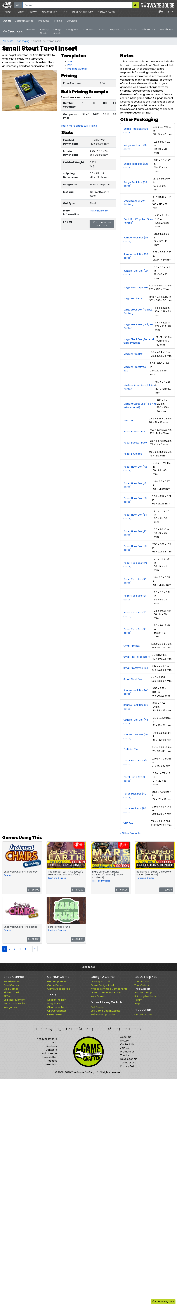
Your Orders (141, 985)
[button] (9, 12)
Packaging (23, 41)
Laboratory (148, 29)
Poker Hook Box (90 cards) (135, 548)
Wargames (10, 1007)
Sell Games (97, 1007)
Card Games (11, 985)
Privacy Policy (128, 1066)
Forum (138, 1000)
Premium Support (145, 992)
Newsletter (50, 1057)
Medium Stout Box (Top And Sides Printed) (139, 405)
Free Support (142, 989)
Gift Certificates (56, 1011)
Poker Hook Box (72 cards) (135, 533)
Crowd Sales (106, 12)
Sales (102, 29)
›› (35, 949)
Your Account (142, 981)
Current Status (143, 1014)
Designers (72, 29)
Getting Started (24, 21)
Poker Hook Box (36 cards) (135, 500)
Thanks (124, 1055)
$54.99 (77, 939)
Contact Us (127, 1044)
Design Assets (57, 31)
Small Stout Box (132, 679)
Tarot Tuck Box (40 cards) (134, 795)
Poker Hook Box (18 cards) (134, 485)
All (17, 5)
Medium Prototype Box (134, 368)
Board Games (12, 981)
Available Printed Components (109, 989)
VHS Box (128, 823)
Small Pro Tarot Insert (136, 657)
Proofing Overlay (77, 69)
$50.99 (33, 889)
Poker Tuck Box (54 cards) (135, 597)
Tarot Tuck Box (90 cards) (134, 810)
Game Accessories (58, 989)
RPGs (7, 996)
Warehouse (166, 29)
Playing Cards (44, 31)
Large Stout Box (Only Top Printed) (138, 326)
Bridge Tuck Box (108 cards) (135, 165)
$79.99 (77, 889)
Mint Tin (128, 420)
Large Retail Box (132, 298)
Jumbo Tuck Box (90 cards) (135, 272)
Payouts (114, 29)
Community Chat (163, 1301)
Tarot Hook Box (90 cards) (134, 778)
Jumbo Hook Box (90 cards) (135, 256)
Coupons (88, 29)
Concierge (130, 29)
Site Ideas (51, 1064)
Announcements (47, 1039)
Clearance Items (57, 1007)
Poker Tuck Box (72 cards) (134, 614)
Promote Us (127, 1051)
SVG (69, 61)
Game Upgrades (57, 981)
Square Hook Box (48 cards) (135, 692)
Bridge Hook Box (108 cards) (135, 130)
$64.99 (122, 889)
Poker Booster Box (134, 431)
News (33, 12)
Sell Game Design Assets (105, 1011)
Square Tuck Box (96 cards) (135, 736)
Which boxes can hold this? (102, 224)
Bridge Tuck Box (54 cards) (135, 184)
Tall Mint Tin (130, 749)
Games (30, 29)
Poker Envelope (132, 454)
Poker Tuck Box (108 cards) (135, 564)
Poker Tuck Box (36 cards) (134, 581)
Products (43, 21)
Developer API (128, 1059)
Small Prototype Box (135, 668)
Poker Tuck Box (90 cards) (134, 631)
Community (49, 12)
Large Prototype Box (135, 287)
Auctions (51, 1046)
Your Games (98, 996)
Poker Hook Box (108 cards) (135, 468)
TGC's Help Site (99, 210)
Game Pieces (55, 985)
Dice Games (11, 989)
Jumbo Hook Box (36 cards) (135, 239)
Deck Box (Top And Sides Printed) (138, 221)
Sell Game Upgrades (103, 1014)
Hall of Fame (49, 1053)
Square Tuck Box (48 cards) (135, 721)
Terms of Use (128, 1062)
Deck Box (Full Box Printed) (134, 202)
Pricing (58, 21)
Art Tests (51, 1042)
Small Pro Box (131, 646)
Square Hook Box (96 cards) (135, 706)
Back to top (88, 967)
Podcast (52, 1061)
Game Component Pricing (106, 992)
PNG (70, 65)
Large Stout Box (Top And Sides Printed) (138, 341)
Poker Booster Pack (135, 442)
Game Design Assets (103, 985)
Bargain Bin (54, 1003)
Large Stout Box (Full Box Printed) (138, 311)
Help (64, 12)
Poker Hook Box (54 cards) (135, 516)
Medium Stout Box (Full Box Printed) (139, 387)
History (124, 1040)
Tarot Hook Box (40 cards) (135, 762)
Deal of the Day (82, 12)
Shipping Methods (145, 996)
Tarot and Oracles (57, 878)
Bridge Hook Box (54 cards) (135, 147)
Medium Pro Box (132, 354)
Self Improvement (14, 1000)
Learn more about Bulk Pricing (79, 126)
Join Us (124, 1048)
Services (72, 21)
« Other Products (130, 833)
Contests (51, 1050)
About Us (125, 1037)
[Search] (77, 5)
